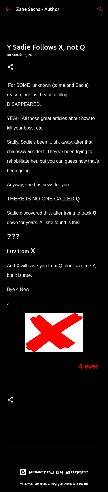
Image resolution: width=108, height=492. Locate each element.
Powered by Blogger (54, 472)
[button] (10, 67)
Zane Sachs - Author (37, 9)
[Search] (99, 9)
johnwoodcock (73, 484)
